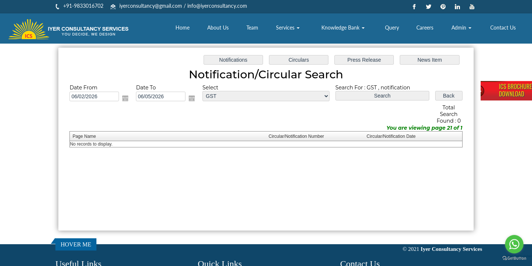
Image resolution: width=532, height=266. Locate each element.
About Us (218, 27)
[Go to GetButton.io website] (514, 258)
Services (288, 27)
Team (252, 27)
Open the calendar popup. (127, 99)
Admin (461, 27)
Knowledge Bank (343, 27)
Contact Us (503, 27)
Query (392, 27)
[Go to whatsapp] (514, 244)
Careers (424, 27)
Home (182, 27)
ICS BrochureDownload (515, 90)
